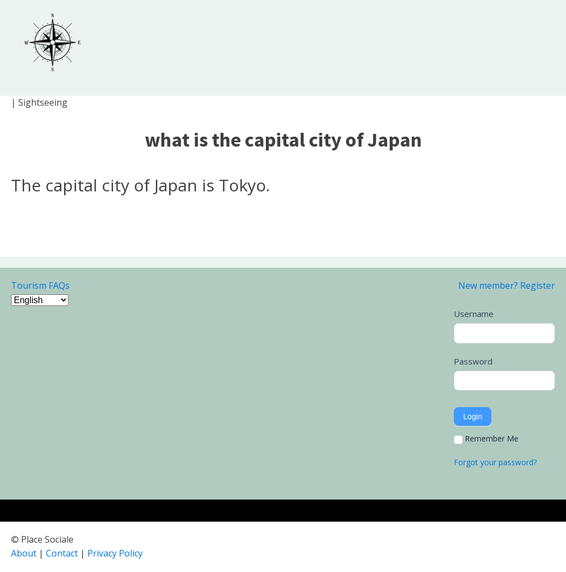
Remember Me (486, 439)
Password (473, 361)
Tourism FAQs (40, 285)
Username (474, 313)
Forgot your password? (495, 462)
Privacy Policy (115, 553)
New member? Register (506, 285)
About (23, 553)
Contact (62, 553)
